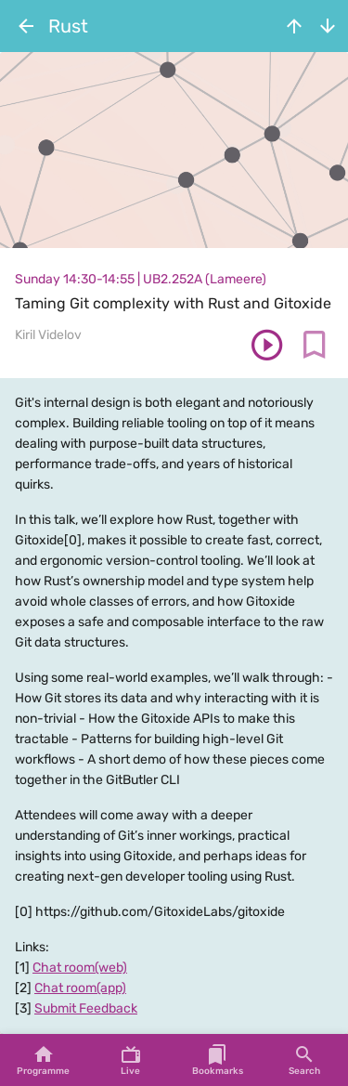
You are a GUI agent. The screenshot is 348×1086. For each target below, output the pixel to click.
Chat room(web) (79, 967)
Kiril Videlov (48, 335)
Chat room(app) (80, 988)
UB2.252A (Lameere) (204, 279)
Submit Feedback (85, 1008)
